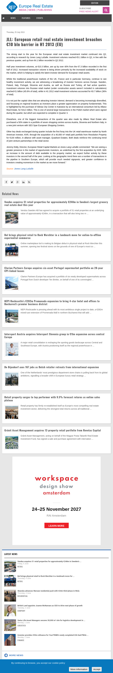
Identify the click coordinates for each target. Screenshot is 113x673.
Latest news (11, 554)
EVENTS (39, 17)
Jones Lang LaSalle (23, 169)
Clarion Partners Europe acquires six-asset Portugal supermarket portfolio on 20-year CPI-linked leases (53, 269)
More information (78, 669)
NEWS (13, 17)
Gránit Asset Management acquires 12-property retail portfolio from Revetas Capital (52, 430)
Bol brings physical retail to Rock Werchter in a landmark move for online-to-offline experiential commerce (52, 236)
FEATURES (26, 17)
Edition (94, 2)
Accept (96, 669)
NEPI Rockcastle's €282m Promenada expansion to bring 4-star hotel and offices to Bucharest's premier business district (52, 302)
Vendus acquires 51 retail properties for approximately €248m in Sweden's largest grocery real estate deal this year (56, 203)
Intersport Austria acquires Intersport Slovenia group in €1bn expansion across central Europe (54, 335)
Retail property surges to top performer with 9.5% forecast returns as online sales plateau (52, 398)
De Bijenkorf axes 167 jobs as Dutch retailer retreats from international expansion (51, 367)
